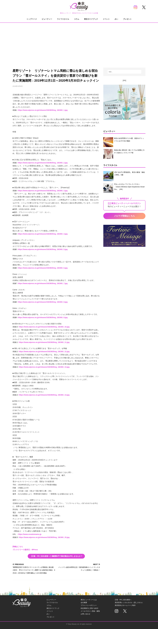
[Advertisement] (79, 43)
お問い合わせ (85, 614)
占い (116, 19)
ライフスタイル (63, 19)
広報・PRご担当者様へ (123, 600)
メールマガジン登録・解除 (90, 611)
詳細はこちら (18, 547)
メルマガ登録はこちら (124, 216)
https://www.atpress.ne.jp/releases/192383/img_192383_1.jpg (42, 110)
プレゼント (127, 19)
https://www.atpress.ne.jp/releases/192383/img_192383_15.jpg (44, 537)
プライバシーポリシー (89, 605)
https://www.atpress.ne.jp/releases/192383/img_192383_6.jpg (42, 268)
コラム (76, 19)
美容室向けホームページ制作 (125, 605)
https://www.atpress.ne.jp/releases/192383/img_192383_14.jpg (44, 395)
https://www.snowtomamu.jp (29, 534)
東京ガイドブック (91, 19)
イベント (106, 19)
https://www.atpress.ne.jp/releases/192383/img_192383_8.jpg (42, 302)
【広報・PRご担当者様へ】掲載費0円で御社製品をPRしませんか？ (56, 556)
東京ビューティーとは (89, 600)
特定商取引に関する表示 (89, 608)
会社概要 (84, 602)
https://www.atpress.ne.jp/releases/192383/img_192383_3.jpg (42, 191)
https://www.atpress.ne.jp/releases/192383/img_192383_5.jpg (42, 249)
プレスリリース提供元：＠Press (25, 550)
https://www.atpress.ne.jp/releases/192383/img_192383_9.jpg (42, 317)
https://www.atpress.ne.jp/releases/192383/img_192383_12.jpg (44, 351)
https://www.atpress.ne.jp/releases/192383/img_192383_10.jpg (44, 327)
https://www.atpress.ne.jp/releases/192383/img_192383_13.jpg (44, 367)
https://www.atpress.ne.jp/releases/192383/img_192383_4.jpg (42, 234)
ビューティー (47, 19)
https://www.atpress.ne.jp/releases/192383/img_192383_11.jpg (44, 342)
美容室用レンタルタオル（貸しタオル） (129, 602)
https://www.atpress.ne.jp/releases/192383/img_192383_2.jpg (42, 163)
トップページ (31, 19)
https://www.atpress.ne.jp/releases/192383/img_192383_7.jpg (42, 283)
